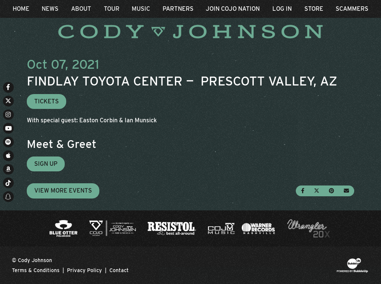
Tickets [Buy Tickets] (46, 101)
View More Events (63, 190)
